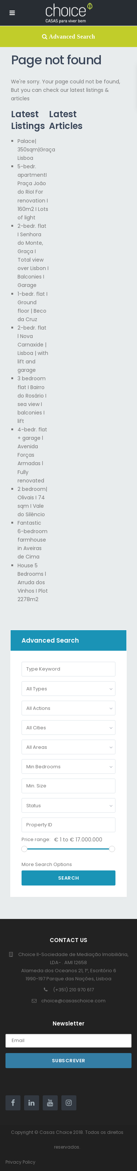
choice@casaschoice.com (73, 1000)
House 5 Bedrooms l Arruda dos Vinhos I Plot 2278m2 (33, 582)
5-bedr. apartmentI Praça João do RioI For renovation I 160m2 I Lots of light (33, 192)
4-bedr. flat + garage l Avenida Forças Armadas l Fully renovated (32, 455)
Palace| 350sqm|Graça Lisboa (36, 149)
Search (68, 877)
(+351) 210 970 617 (73, 989)
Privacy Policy (20, 1162)
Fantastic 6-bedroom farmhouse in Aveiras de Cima (32, 539)
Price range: (36, 839)
